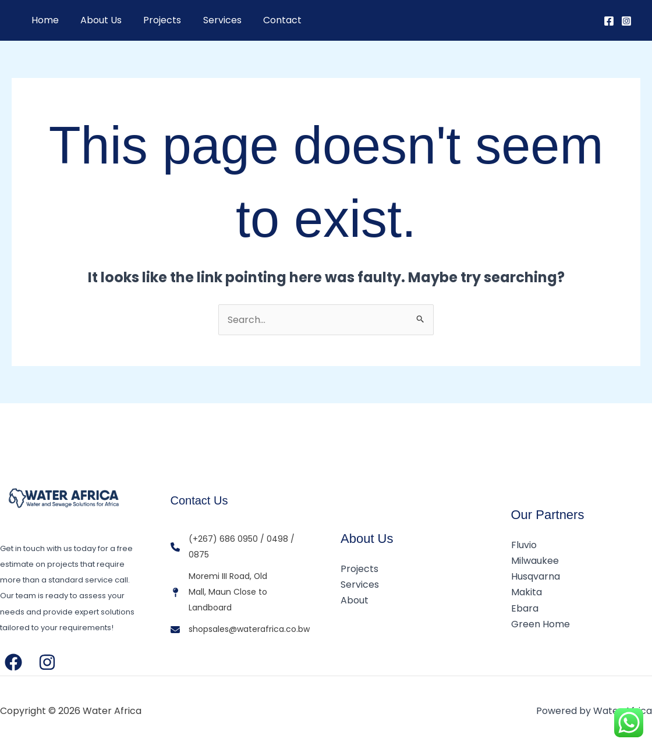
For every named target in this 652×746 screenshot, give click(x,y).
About (354, 600)
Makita (526, 592)
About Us (96, 20)
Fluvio (524, 545)
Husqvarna (535, 576)
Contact (268, 20)
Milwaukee (535, 560)
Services (211, 20)
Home (43, 20)
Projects (154, 20)
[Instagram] (626, 21)
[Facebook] (609, 21)
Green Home (540, 624)
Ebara (524, 608)
